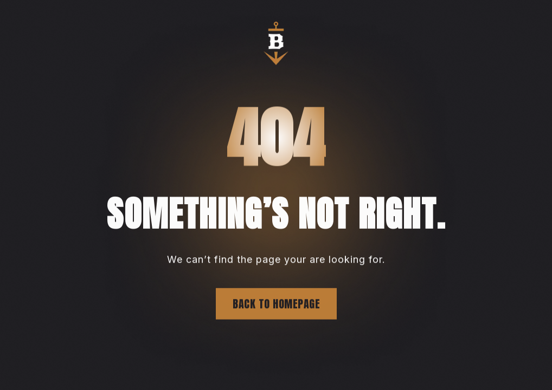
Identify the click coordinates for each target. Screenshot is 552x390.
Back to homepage (276, 303)
